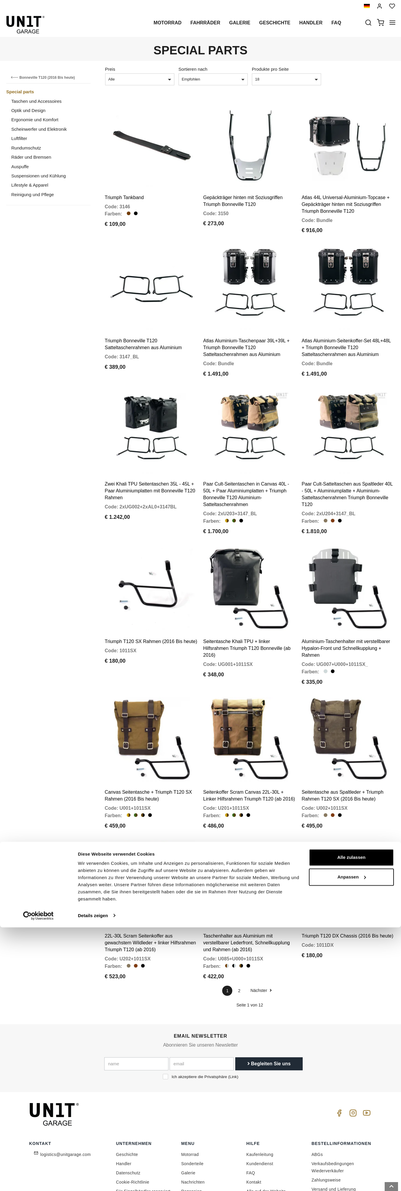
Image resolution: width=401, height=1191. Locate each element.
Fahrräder (205, 22)
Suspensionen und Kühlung (38, 175)
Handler (310, 22)
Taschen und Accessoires (36, 101)
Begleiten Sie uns (269, 995)
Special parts (20, 91)
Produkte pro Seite (270, 69)
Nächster (261, 922)
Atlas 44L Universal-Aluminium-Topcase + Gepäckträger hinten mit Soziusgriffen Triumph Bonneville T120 (346, 192)
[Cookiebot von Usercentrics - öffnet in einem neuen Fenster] (38, 1179)
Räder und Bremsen (31, 157)
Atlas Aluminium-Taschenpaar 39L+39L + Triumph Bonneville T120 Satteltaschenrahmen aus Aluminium (246, 324)
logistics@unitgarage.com (65, 1086)
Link (233, 1008)
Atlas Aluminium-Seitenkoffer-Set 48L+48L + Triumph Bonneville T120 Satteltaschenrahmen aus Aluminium (346, 324)
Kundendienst (259, 1095)
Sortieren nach (193, 69)
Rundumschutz (26, 147)
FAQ (250, 1104)
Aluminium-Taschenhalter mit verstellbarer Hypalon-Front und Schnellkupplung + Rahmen (346, 602)
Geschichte (275, 22)
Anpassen (351, 1140)
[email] (202, 995)
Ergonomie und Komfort (34, 119)
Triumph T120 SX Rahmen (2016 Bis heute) (151, 595)
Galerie (239, 22)
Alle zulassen (351, 1121)
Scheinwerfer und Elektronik (39, 129)
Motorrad (167, 22)
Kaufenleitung (259, 1086)
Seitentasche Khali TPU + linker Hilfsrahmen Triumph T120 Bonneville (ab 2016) (247, 602)
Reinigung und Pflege (32, 194)
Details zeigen (93, 1179)
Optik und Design (28, 110)
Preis (110, 69)
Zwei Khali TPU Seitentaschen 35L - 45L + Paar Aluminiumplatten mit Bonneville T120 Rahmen (150, 456)
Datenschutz (128, 1104)
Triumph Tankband (124, 185)
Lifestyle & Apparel (29, 185)
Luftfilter (19, 138)
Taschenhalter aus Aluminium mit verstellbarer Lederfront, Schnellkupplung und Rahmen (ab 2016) (246, 874)
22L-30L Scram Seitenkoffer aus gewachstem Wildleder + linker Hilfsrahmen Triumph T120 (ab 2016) (150, 874)
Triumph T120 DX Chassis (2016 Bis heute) (348, 867)
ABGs (317, 1086)
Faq (336, 22)
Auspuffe (20, 166)
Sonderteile (192, 1095)
